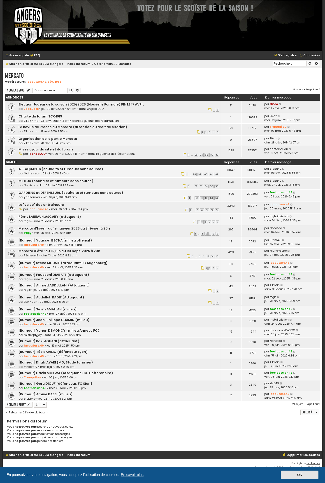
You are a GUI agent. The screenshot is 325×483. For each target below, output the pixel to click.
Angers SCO (95, 109)
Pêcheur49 (31, 255)
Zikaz (27, 121)
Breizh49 (275, 169)
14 (212, 256)
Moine (28, 173)
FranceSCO (37, 154)
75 (217, 210)
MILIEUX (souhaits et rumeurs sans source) (56, 181)
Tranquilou (278, 127)
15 (217, 256)
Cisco (274, 104)
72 (202, 210)
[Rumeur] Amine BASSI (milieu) (46, 394)
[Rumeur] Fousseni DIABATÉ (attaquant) (54, 274)
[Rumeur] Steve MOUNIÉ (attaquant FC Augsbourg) (63, 263)
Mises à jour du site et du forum (46, 149)
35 (206, 155)
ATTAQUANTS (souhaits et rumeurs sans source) (61, 169)
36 (211, 155)
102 (216, 174)
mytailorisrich (279, 216)
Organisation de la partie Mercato (48, 138)
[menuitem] (35, 55)
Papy (27, 233)
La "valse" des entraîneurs (41, 204)
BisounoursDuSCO (282, 330)
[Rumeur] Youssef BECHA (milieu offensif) (55, 240)
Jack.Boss (31, 109)
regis (27, 221)
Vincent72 (30, 367)
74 (212, 210)
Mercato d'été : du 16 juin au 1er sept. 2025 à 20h (59, 251)
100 (205, 174)
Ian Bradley (313, 463)
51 (202, 198)
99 (199, 174)
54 (206, 186)
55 (211, 186)
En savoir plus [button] (132, 475)
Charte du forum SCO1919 (40, 116)
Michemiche (278, 251)
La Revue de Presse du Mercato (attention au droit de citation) (73, 127)
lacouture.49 (36, 82)
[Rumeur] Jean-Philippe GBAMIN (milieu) (54, 320)
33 (196, 155)
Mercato (14, 75)
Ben (26, 302)
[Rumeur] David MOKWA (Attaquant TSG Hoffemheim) (66, 373)
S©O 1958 (54, 82)
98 (194, 174)
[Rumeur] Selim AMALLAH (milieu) (48, 309)
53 (201, 186)
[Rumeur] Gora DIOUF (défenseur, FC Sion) (55, 383)
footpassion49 (281, 192)
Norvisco (30, 185)
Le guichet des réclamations (100, 121)
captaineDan (279, 149)
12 (203, 256)
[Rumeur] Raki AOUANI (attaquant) (49, 341)
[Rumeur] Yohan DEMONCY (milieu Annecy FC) (59, 330)
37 (217, 155)
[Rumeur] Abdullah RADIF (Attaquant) (51, 297)
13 (208, 256)
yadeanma (32, 197)
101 (211, 174)
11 (199, 256)
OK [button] (299, 475)
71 (197, 210)
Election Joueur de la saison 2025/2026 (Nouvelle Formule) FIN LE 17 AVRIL (81, 104)
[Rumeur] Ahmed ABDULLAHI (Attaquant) (54, 285)
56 (216, 186)
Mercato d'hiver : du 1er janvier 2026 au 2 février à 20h (64, 228)
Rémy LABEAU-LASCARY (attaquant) (50, 216)
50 (196, 198)
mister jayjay (33, 335)
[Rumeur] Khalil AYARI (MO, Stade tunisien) (56, 362)
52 (196, 186)
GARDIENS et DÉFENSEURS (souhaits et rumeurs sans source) (71, 192)
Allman (275, 285)
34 (201, 155)
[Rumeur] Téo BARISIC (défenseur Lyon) (53, 351)
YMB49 (274, 383)
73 (207, 210)
